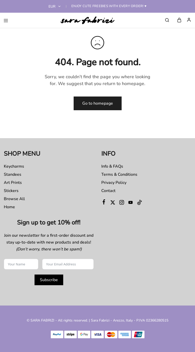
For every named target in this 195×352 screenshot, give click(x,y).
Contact (108, 191)
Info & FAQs (112, 166)
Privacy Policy (113, 182)
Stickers (11, 191)
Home (9, 207)
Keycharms (14, 166)
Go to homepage (97, 103)
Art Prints (13, 182)
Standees (12, 174)
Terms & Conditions (119, 174)
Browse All (14, 199)
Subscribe (49, 280)
